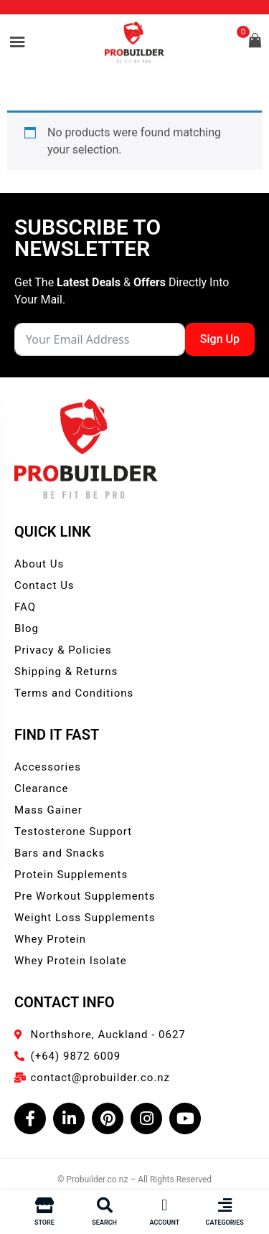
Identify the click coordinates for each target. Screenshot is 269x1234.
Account (165, 1222)
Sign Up (220, 339)
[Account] (164, 1205)
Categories (225, 1222)
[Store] (44, 1205)
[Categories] (224, 1205)
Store (44, 1222)
